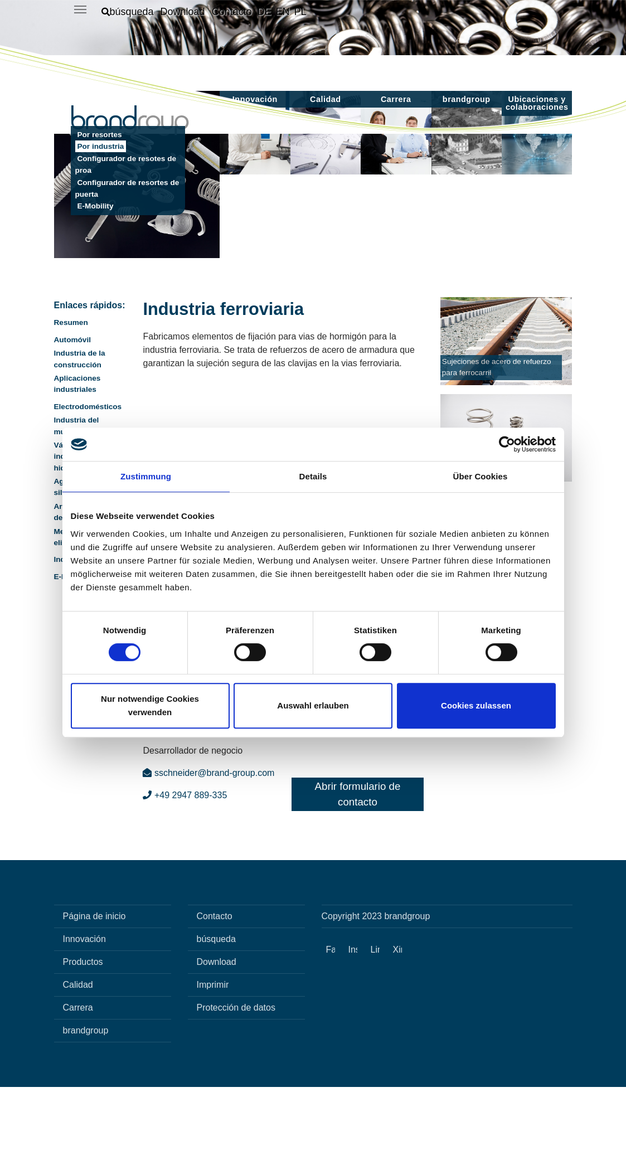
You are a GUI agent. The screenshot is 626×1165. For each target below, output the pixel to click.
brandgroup (86, 1108)
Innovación (84, 1017)
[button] (127, 12)
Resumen (71, 400)
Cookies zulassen (476, 705)
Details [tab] (313, 476)
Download (216, 1040)
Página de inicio (94, 994)
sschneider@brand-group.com (208, 851)
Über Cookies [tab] (480, 476)
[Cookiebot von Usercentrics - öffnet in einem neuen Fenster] (507, 444)
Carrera (78, 1085)
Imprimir (213, 1062)
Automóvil (72, 418)
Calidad (78, 1062)
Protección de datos (236, 1085)
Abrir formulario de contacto (358, 872)
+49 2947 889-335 (185, 873)
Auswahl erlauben (312, 705)
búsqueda (216, 1017)
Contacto (214, 994)
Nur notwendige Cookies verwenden (150, 705)
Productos (83, 1040)
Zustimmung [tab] (145, 476)
